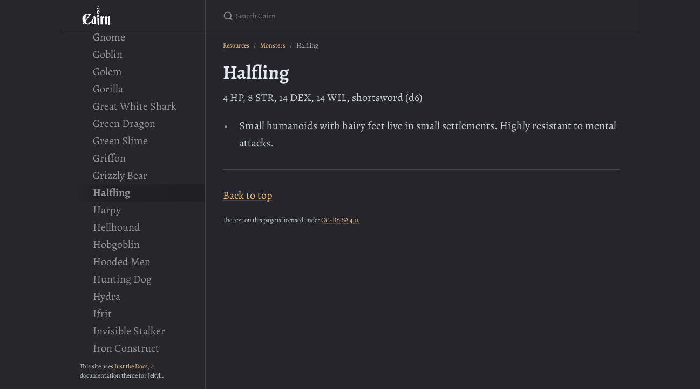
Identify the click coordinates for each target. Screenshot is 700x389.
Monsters (273, 45)
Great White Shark (134, 106)
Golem (107, 71)
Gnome (109, 37)
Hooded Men (122, 261)
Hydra (106, 296)
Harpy (107, 210)
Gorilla (108, 89)
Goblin (108, 54)
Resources (236, 45)
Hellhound (116, 227)
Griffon (109, 158)
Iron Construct (126, 348)
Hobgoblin (116, 244)
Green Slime (120, 140)
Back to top (248, 195)
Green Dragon (124, 123)
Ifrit (102, 313)
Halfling (111, 192)
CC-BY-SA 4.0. (340, 220)
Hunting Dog (122, 279)
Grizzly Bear (120, 175)
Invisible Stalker (129, 331)
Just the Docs (131, 366)
